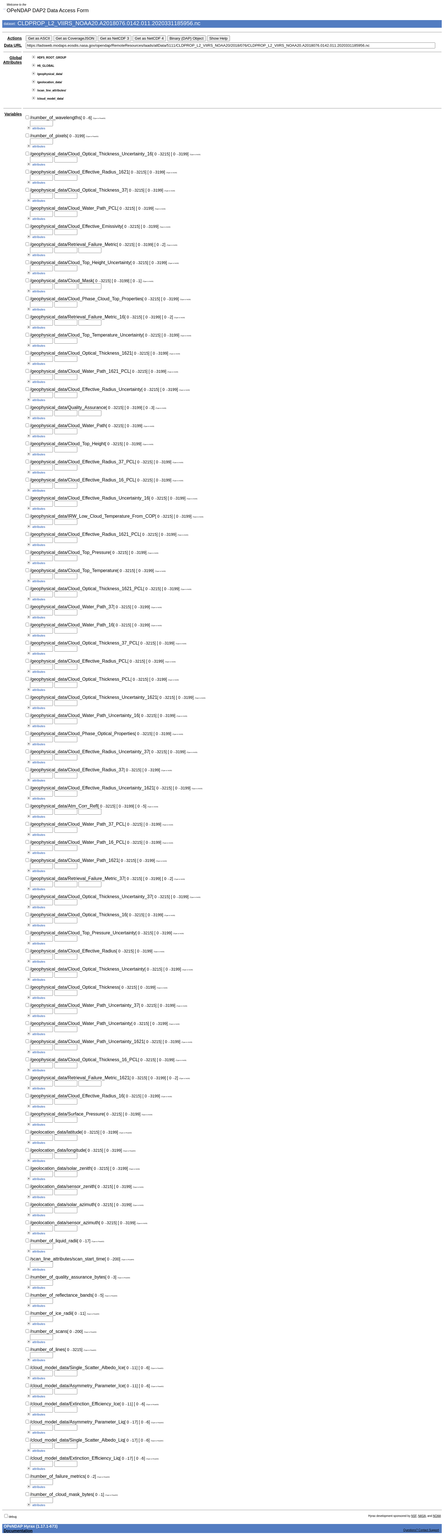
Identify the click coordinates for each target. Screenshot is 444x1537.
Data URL (13, 45)
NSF (414, 1515)
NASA (422, 1515)
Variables (13, 114)
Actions (14, 38)
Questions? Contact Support (421, 1530)
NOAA (437, 1515)
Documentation (18, 1531)
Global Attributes (12, 60)
